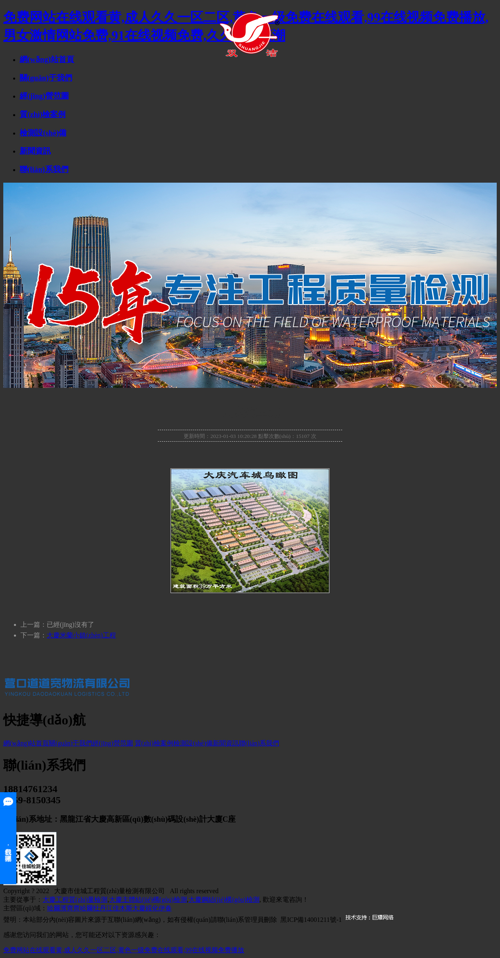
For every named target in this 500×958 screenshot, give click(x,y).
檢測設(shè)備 (43, 132)
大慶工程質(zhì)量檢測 (75, 899)
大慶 (138, 908)
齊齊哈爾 (80, 908)
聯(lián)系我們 (44, 169)
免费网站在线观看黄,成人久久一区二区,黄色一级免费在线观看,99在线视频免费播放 (123, 950)
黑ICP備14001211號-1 (311, 919)
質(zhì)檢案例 (43, 114)
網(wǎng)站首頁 (47, 59)
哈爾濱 (57, 908)
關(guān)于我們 (46, 77)
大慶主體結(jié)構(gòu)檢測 (147, 899)
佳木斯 (122, 908)
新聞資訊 (35, 151)
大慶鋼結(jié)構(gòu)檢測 (224, 899)
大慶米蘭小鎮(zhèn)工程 (81, 635)
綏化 (152, 908)
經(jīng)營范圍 (44, 96)
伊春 (165, 908)
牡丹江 (103, 908)
